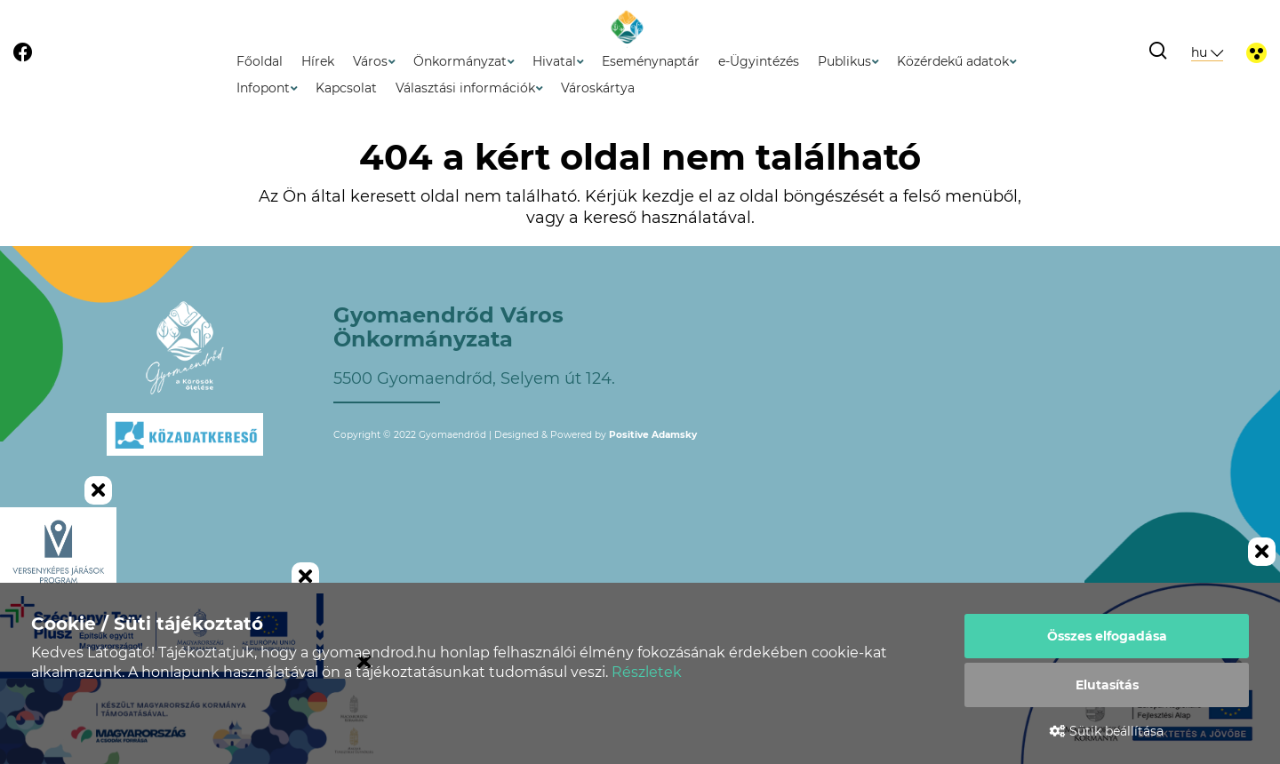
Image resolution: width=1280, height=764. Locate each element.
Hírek (317, 61)
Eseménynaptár (651, 61)
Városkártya (598, 88)
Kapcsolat (346, 88)
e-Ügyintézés (758, 61)
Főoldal (259, 61)
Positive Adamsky (653, 435)
